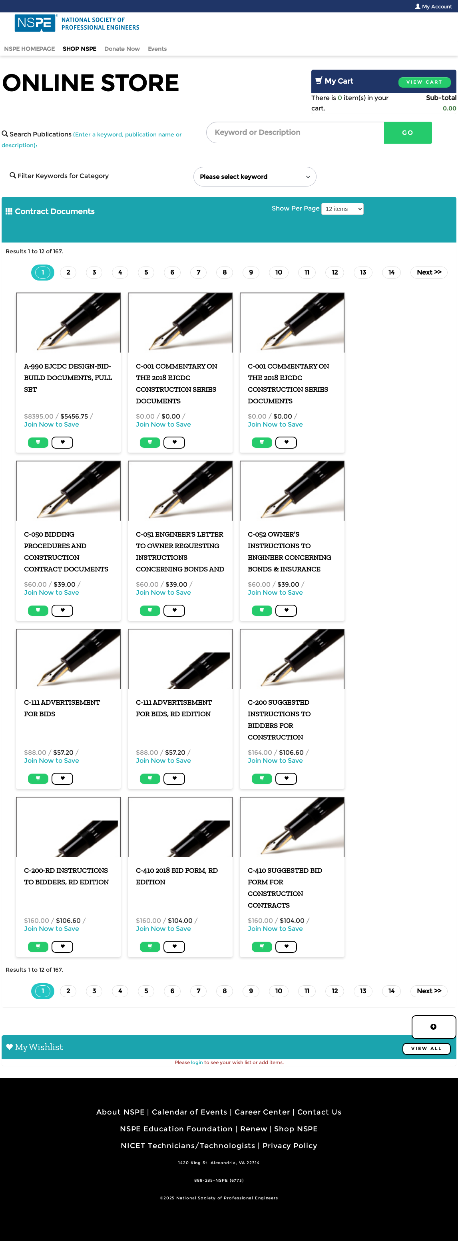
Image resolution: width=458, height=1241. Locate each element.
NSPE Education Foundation (176, 1129)
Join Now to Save (51, 424)
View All (426, 1048)
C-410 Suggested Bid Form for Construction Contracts (285, 888)
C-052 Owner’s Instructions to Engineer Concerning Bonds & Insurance (289, 551)
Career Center (262, 1112)
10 (278, 272)
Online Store (90, 83)
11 (307, 272)
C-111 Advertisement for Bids (62, 708)
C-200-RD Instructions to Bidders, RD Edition (66, 876)
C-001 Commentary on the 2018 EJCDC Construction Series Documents (176, 383)
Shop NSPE (296, 1129)
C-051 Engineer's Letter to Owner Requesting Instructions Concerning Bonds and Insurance (180, 552)
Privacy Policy (290, 1145)
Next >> (429, 272)
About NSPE (120, 1112)
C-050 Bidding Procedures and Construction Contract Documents (66, 551)
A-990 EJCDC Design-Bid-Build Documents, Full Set (68, 378)
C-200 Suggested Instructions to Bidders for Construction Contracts (279, 720)
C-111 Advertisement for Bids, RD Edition (174, 708)
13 (363, 272)
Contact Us (319, 1112)
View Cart (424, 82)
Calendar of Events (189, 1112)
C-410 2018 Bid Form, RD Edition (177, 876)
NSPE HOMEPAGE (29, 48)
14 (391, 272)
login (197, 1062)
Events (157, 48)
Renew (253, 1129)
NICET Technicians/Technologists (188, 1145)
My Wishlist (39, 1047)
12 (335, 272)
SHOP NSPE (80, 48)
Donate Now (121, 48)
